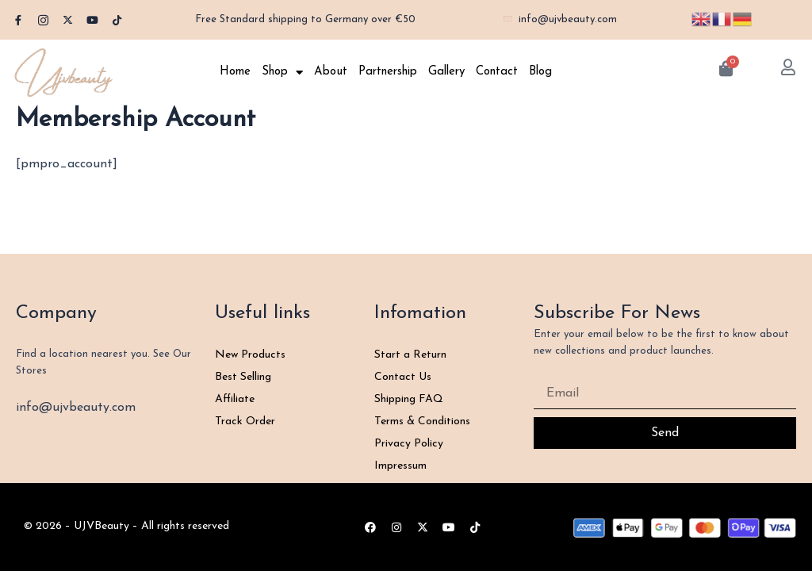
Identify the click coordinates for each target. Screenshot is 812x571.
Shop (282, 72)
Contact (497, 72)
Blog (540, 72)
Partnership (387, 72)
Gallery (446, 72)
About (330, 72)
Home (235, 72)
